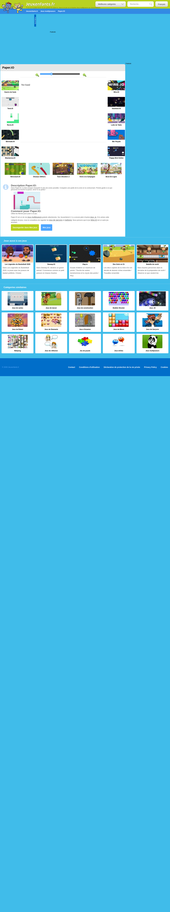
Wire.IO (94, 220)
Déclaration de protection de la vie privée (122, 367)
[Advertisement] (25, 38)
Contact (71, 367)
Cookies (164, 367)
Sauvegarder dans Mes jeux (25, 227)
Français (161, 4)
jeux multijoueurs (35, 217)
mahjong (68, 220)
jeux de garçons (55, 220)
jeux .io (93, 217)
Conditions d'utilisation (89, 367)
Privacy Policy (150, 367)
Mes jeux (46, 227)
